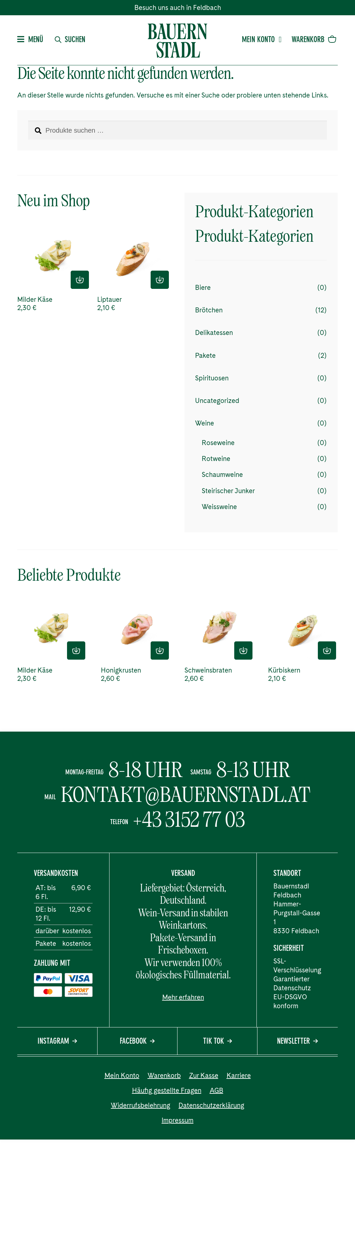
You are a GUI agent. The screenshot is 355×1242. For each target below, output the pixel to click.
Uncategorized (217, 401)
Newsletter (297, 1042)
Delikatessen (214, 333)
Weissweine (219, 507)
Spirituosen (212, 378)
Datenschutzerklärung (211, 1105)
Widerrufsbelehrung (140, 1105)
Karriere (239, 1075)
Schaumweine (222, 475)
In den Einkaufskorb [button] (80, 280)
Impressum (177, 1120)
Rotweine (216, 459)
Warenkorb (164, 1075)
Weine (204, 423)
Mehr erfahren (183, 997)
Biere (203, 288)
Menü (30, 40)
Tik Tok (217, 1042)
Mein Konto (262, 40)
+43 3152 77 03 (189, 819)
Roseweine (218, 443)
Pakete (205, 356)
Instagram (57, 1042)
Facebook (137, 1042)
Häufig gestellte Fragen (166, 1090)
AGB (216, 1090)
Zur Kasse (203, 1075)
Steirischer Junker (228, 491)
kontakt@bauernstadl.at (186, 795)
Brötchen (209, 310)
